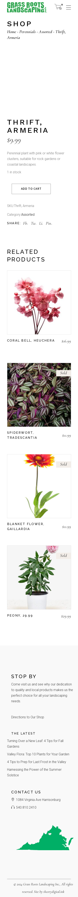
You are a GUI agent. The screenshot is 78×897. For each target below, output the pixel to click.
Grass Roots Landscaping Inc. (41, 884)
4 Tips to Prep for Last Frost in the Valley (36, 762)
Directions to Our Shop (27, 717)
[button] (9, 348)
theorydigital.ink (53, 892)
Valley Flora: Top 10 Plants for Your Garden (38, 754)
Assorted (28, 215)
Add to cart (31, 189)
